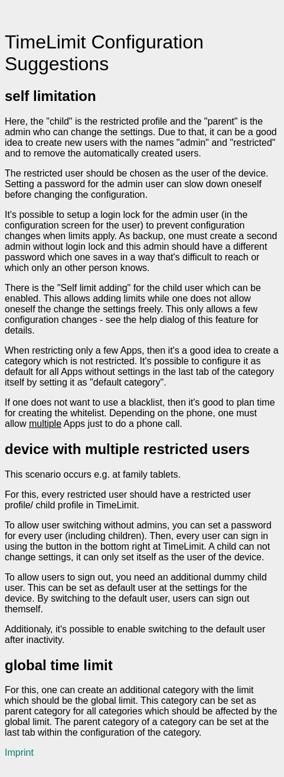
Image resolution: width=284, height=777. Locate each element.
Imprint (19, 752)
